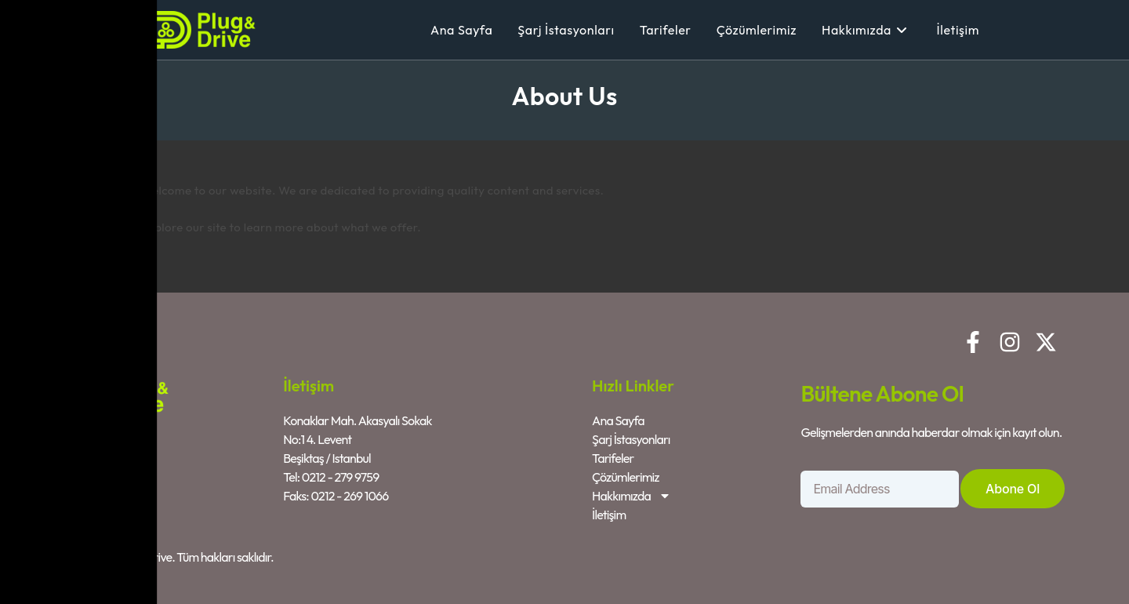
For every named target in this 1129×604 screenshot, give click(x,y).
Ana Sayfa (618, 420)
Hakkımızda (631, 495)
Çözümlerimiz (625, 477)
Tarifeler (612, 458)
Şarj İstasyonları (631, 439)
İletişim (609, 514)
